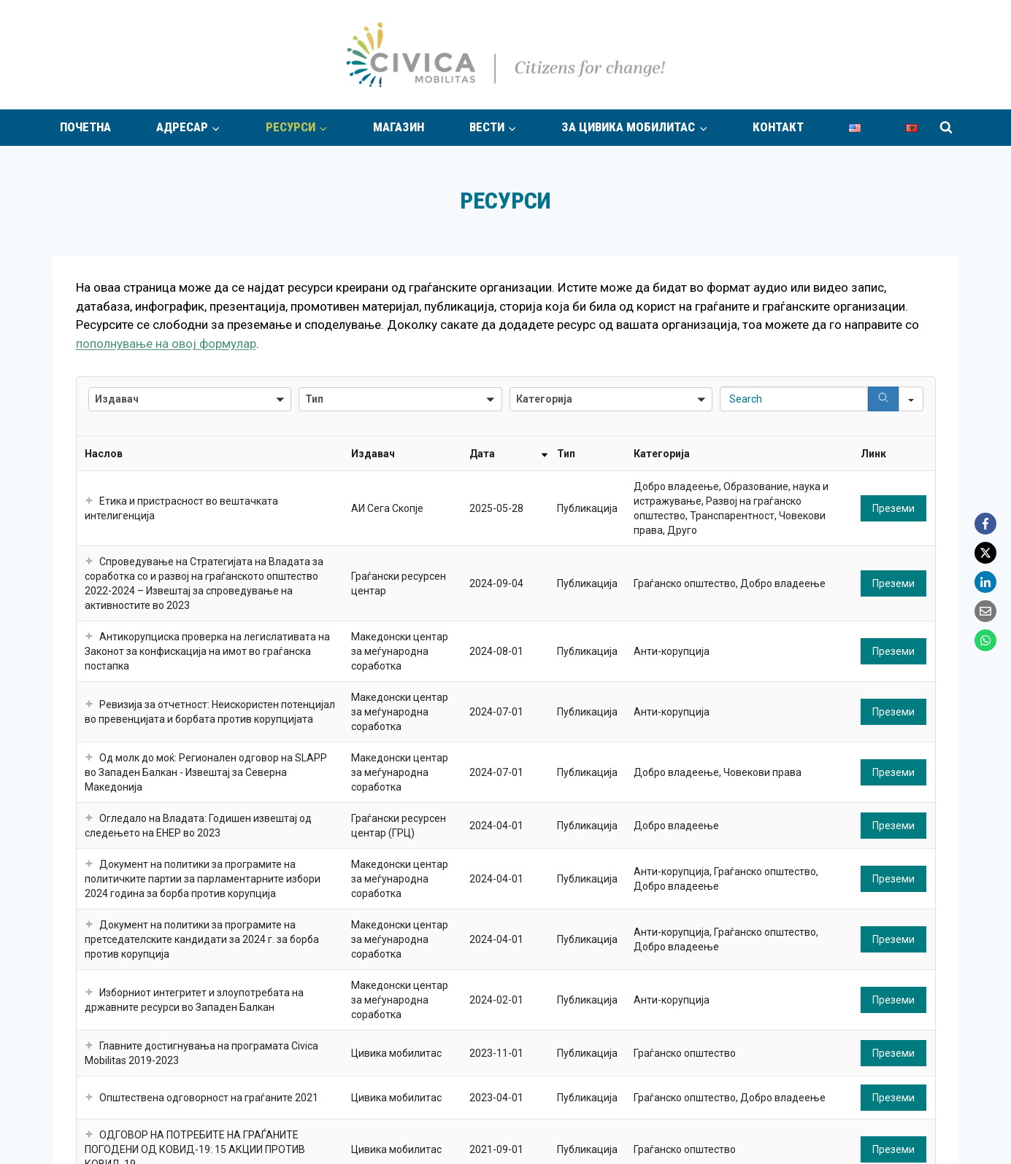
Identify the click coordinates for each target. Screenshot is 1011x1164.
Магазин (398, 127)
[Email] (985, 611)
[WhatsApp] (985, 640)
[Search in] (911, 399)
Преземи (893, 508)
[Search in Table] (794, 399)
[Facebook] (985, 524)
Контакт (778, 127)
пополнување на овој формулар (166, 343)
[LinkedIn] (985, 582)
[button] (190, 399)
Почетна (85, 127)
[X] (985, 553)
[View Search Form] (946, 128)
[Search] (883, 399)
